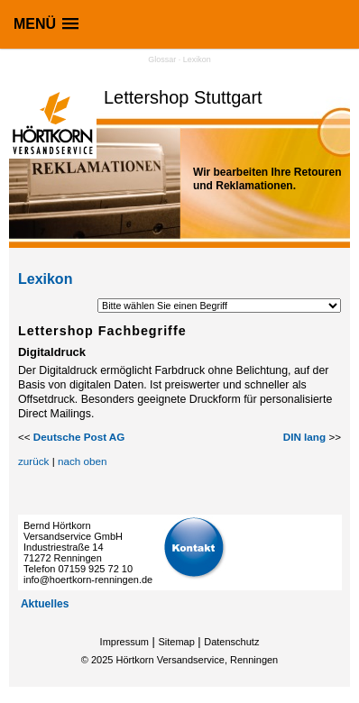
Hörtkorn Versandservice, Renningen (196, 659)
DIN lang (304, 437)
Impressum (124, 641)
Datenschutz (231, 641)
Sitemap (176, 641)
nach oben (82, 461)
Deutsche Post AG (79, 437)
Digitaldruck (52, 352)
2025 (102, 659)
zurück (33, 461)
